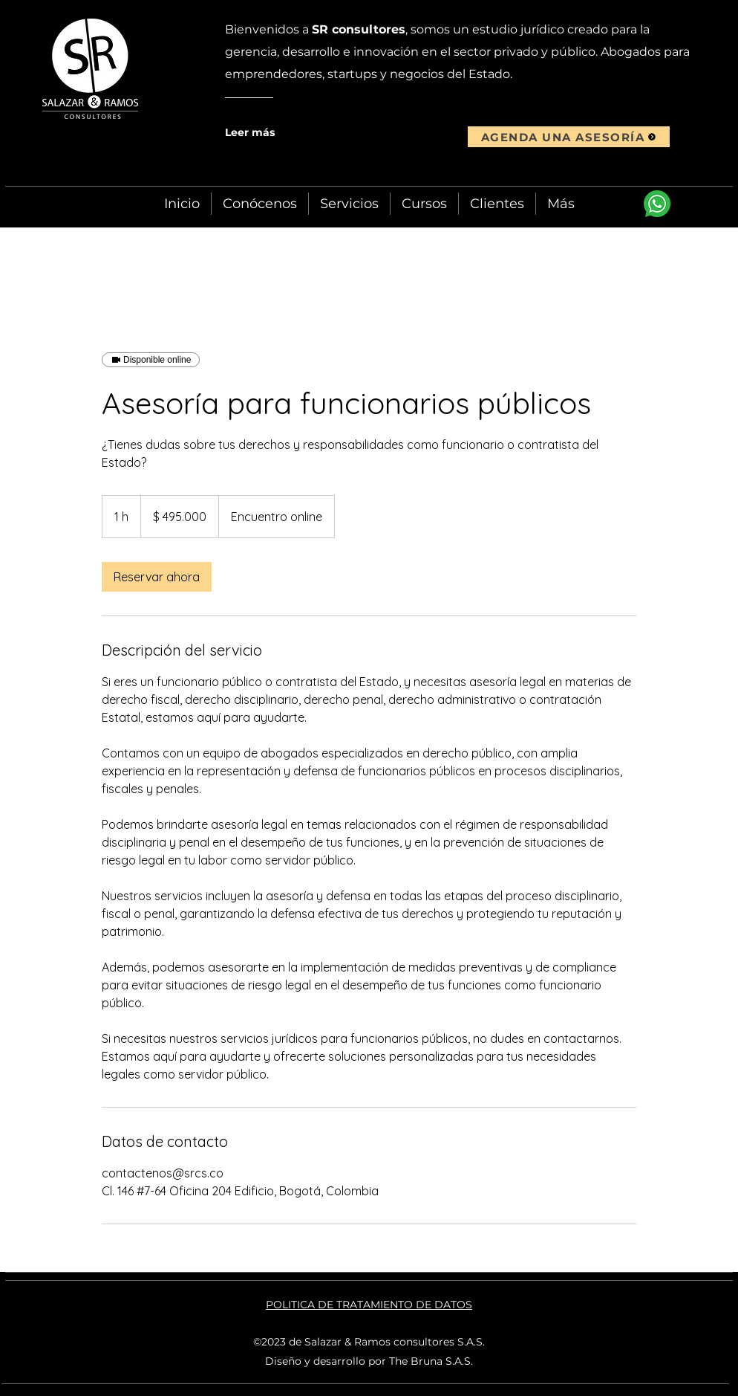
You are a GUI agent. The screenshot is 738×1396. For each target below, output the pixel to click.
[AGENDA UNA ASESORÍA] (568, 137)
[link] (157, 577)
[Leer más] (283, 132)
